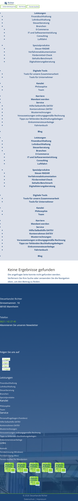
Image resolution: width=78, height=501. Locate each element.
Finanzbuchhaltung (41, 16)
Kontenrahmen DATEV (41, 109)
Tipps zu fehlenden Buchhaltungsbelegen (18, 436)
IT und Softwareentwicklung (42, 32)
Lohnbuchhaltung (41, 19)
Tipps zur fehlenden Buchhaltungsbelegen (41, 118)
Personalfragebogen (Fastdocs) (13, 418)
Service (40, 102)
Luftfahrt (42, 39)
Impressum (41, 499)
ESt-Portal (22, 7)
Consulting (42, 35)
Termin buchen (34, 7)
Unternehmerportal (9, 7)
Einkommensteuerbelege (41, 122)
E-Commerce (42, 29)
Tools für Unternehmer (41, 77)
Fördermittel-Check (42, 55)
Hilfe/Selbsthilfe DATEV (41, 105)
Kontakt (3, 448)
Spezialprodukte (41, 45)
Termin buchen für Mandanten (13, 459)
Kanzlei (40, 83)
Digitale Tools (40, 70)
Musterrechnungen (41, 112)
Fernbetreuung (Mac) (9, 455)
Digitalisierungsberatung (42, 61)
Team (41, 89)
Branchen (41, 26)
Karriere (40, 96)
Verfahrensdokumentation (42, 51)
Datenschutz (29, 499)
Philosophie (41, 86)
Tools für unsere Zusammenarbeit (41, 73)
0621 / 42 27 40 (8, 321)
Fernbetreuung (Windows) (11, 452)
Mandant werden (40, 99)
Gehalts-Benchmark (42, 58)
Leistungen (40, 13)
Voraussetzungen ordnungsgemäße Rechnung (41, 115)
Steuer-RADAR (42, 48)
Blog (40, 131)
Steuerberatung (41, 22)
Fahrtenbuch (41, 125)
